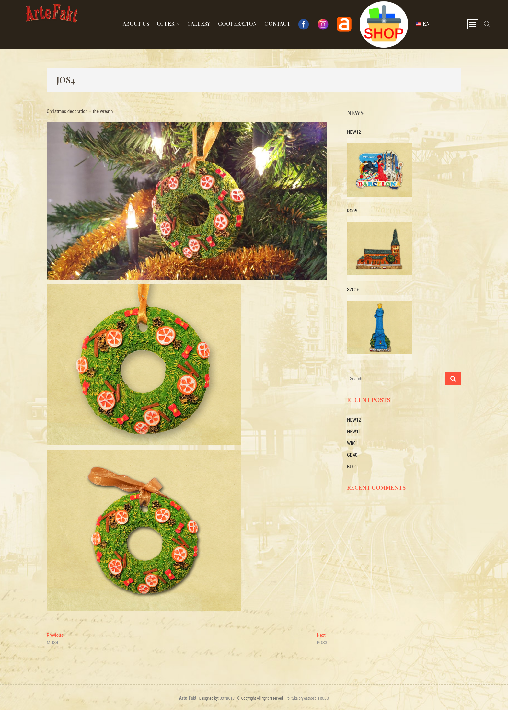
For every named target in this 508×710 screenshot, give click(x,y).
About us (136, 23)
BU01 (352, 467)
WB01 (352, 443)
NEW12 (354, 420)
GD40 (352, 455)
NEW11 (354, 432)
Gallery (198, 23)
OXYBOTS (227, 698)
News (355, 113)
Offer (165, 23)
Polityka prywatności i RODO (307, 698)
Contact (277, 23)
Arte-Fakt (187, 698)
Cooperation (237, 23)
